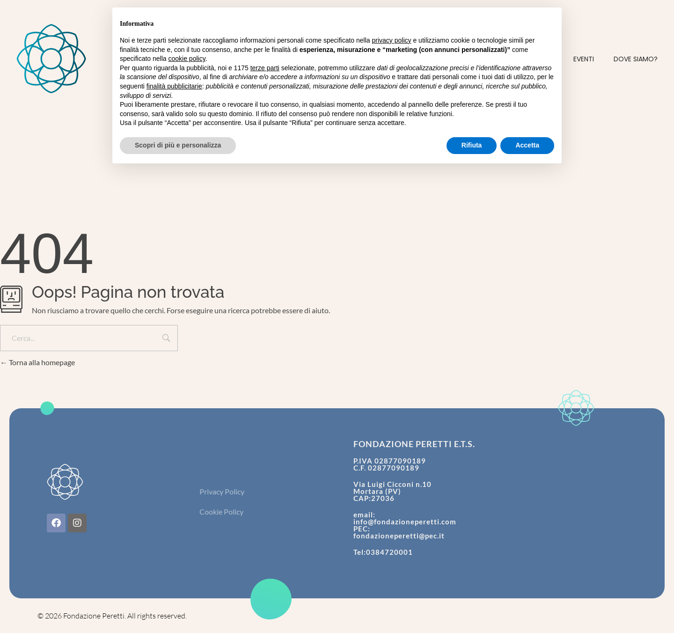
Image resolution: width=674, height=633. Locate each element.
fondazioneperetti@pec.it (399, 535)
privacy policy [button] (391, 40)
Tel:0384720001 (383, 552)
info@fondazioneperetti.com (404, 521)
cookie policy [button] (186, 58)
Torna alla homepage (37, 362)
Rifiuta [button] (472, 145)
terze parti (264, 68)
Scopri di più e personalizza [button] (178, 145)
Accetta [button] (527, 145)
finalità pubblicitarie (174, 86)
